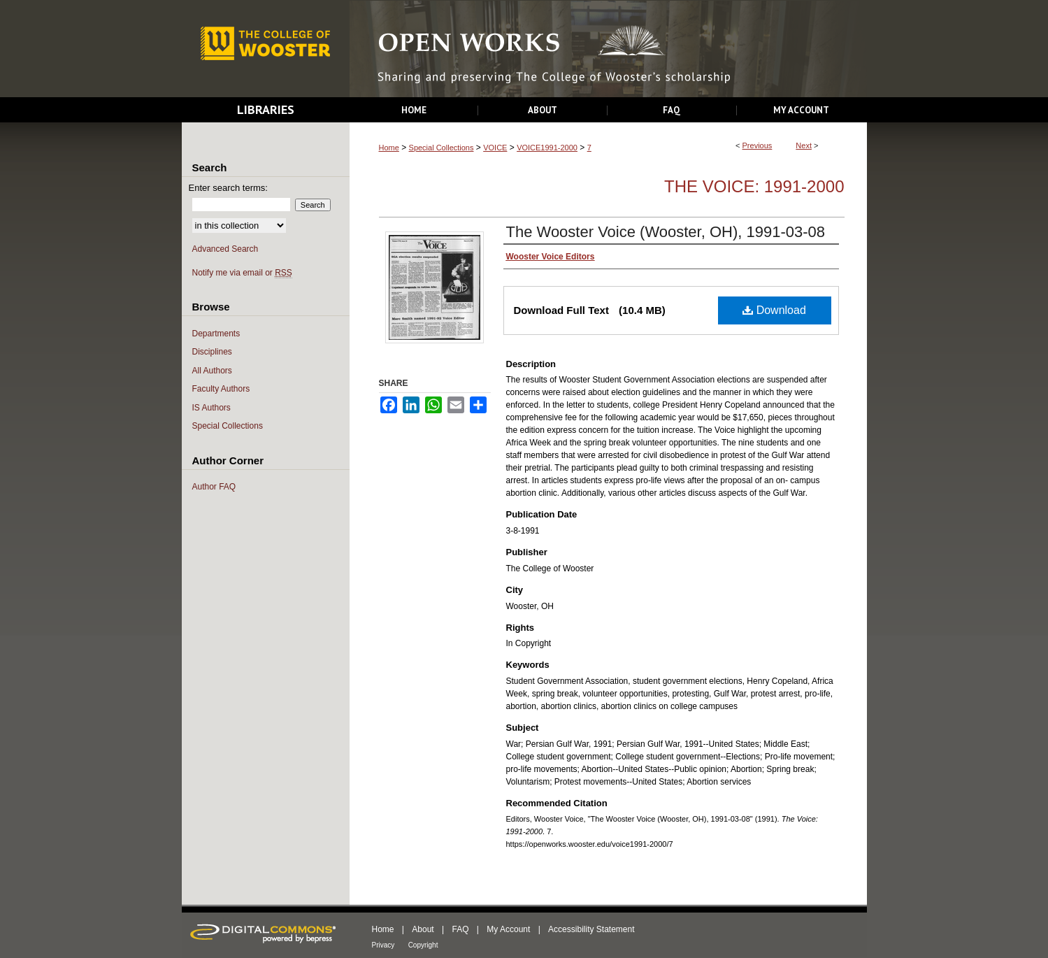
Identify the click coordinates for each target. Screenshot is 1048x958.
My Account (508, 929)
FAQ (460, 929)
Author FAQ (214, 487)
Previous (757, 145)
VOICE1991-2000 (547, 147)
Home (389, 147)
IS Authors (211, 408)
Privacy (383, 945)
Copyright (423, 945)
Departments (216, 333)
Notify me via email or (242, 273)
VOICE (495, 147)
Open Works (608, 49)
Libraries (265, 109)
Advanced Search (225, 249)
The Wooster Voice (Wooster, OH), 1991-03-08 (666, 232)
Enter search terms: (228, 188)
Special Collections (441, 147)
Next (804, 145)
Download (774, 310)
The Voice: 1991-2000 (754, 186)
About (422, 929)
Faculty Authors (221, 389)
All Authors (212, 371)
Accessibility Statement (591, 929)
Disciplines (212, 352)
